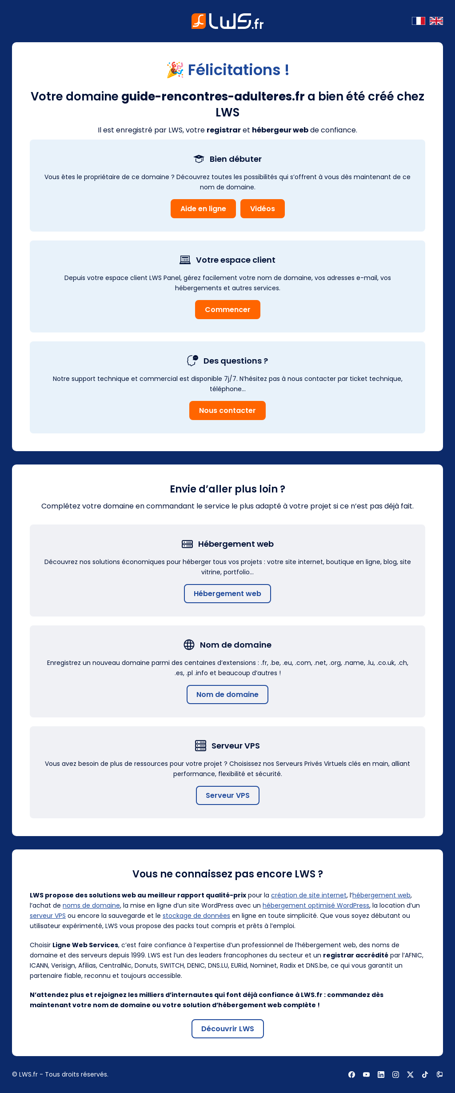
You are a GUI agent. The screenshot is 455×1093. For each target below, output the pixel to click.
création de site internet (309, 895)
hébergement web (381, 895)
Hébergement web (227, 594)
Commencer (228, 309)
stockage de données (196, 915)
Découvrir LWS (227, 1029)
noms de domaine (91, 905)
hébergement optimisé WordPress (316, 905)
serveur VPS (48, 915)
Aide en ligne (203, 209)
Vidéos (262, 209)
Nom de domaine (227, 694)
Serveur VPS (228, 795)
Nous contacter (227, 410)
